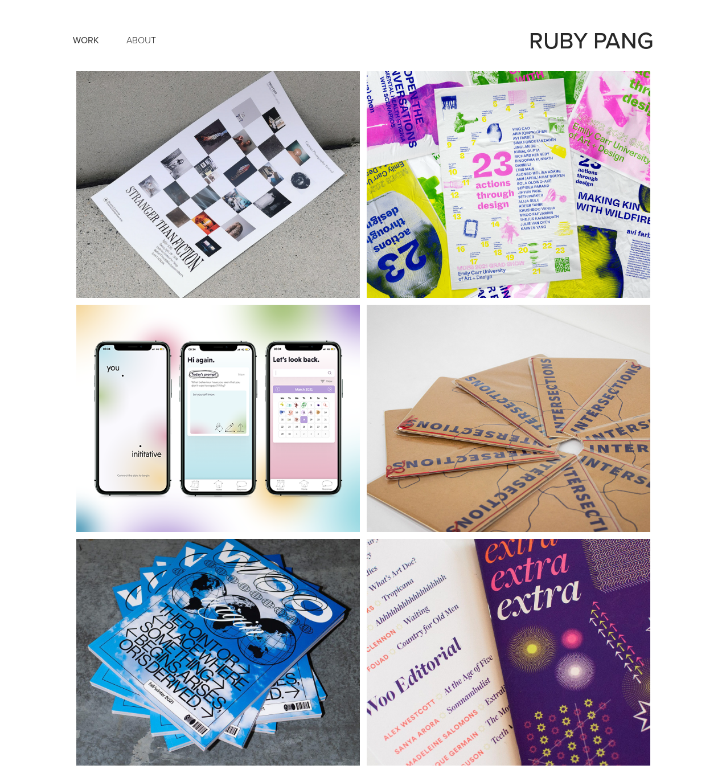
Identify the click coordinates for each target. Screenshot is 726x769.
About (141, 40)
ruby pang (591, 40)
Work (86, 40)
